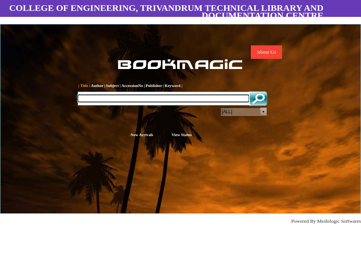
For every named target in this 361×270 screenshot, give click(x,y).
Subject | (113, 86)
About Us (266, 52)
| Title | (84, 86)
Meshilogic (328, 221)
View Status (181, 135)
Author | (98, 86)
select (263, 112)
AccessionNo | (133, 86)
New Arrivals (141, 135)
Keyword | (173, 86)
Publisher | (155, 86)
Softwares (351, 221)
